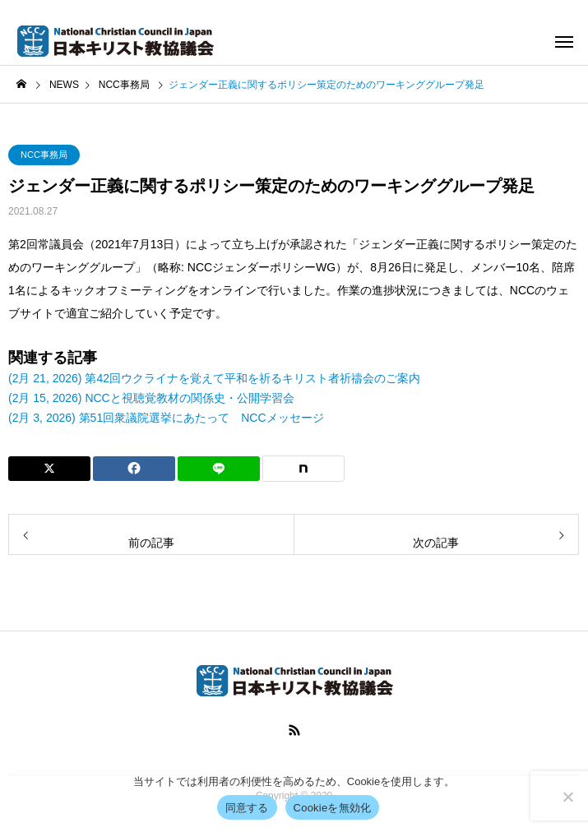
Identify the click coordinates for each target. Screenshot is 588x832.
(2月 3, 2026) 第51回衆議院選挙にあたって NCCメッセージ (166, 417)
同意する (247, 808)
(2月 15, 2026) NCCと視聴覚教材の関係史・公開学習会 (151, 398)
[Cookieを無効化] (567, 796)
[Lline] (219, 468)
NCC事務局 (44, 154)
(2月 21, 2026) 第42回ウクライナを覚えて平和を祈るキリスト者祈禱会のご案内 (214, 378)
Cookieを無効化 (333, 808)
